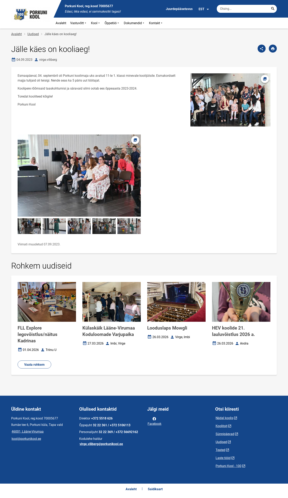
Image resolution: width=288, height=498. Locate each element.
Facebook (154, 421)
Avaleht (61, 23)
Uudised (33, 34)
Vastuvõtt (78, 23)
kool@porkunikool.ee (26, 439)
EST (204, 9)
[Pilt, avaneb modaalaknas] (79, 175)
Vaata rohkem (34, 365)
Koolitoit (221, 426)
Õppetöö (112, 23)
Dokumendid (134, 23)
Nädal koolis (224, 418)
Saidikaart (155, 489)
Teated (220, 450)
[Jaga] (262, 49)
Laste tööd (223, 458)
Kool (96, 23)
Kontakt (156, 23)
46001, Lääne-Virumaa (28, 431)
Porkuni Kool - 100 (228, 466)
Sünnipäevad (225, 434)
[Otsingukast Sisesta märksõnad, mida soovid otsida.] (247, 9)
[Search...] (272, 8)
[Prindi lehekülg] (273, 49)
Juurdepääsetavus (179, 9)
